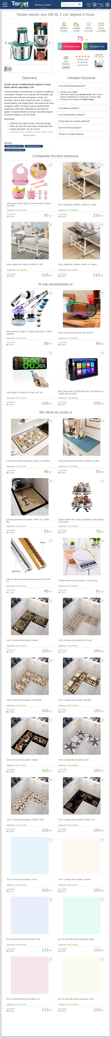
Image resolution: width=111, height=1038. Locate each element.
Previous (7, 43)
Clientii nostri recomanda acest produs (82, 62)
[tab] (81, 86)
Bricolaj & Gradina (43, 5)
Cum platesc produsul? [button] (68, 108)
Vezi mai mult (29, 135)
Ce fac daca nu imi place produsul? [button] (74, 121)
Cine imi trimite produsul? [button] (69, 127)
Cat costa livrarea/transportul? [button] (71, 86)
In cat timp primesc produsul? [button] (71, 115)
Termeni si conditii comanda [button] (70, 134)
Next (48, 43)
